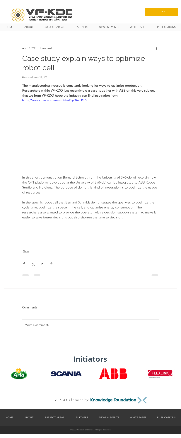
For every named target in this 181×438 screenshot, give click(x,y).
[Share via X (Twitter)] (33, 264)
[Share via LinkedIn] (42, 264)
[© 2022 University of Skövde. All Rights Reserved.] (90, 429)
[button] (54, 27)
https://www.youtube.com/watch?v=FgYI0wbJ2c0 (54, 100)
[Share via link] (51, 264)
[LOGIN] (161, 12)
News (26, 251)
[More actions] (156, 48)
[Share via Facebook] (24, 264)
